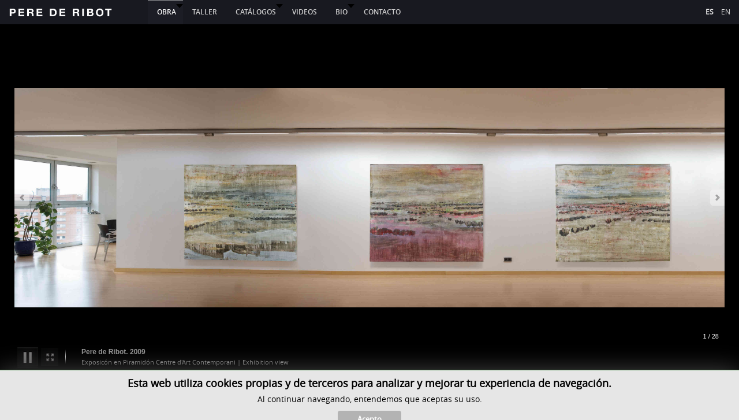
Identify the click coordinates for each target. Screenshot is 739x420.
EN (725, 11)
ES (710, 11)
